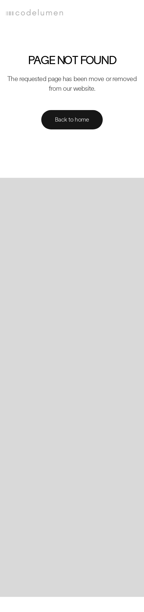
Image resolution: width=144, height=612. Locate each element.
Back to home (72, 119)
